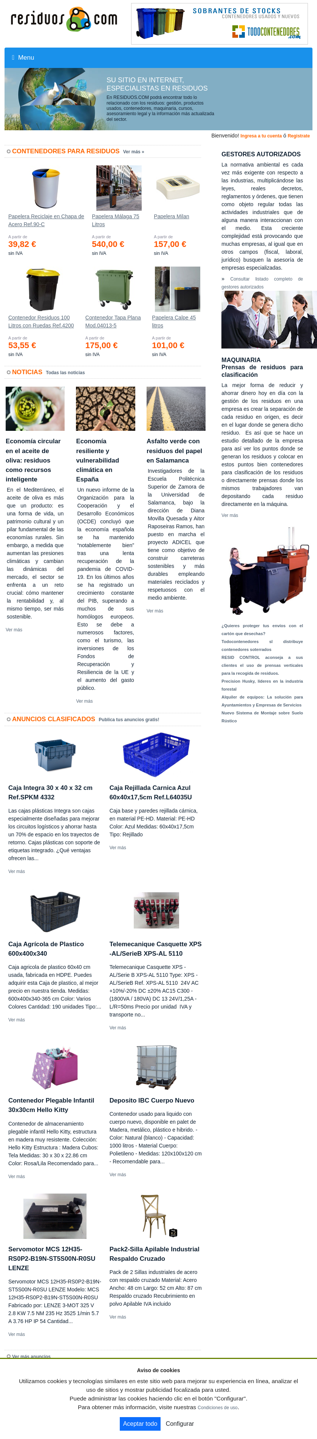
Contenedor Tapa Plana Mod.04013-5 (113, 322)
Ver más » (133, 151)
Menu (23, 57)
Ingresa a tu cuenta (260, 136)
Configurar (180, 1423)
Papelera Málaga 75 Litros (115, 220)
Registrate (299, 136)
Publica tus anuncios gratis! (129, 719)
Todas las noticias (65, 372)
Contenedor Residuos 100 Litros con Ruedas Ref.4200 (41, 322)
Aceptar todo (140, 1423)
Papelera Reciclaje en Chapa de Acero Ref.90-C (46, 220)
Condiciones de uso (217, 1407)
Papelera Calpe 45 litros (174, 322)
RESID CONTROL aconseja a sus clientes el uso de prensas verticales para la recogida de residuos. (262, 665)
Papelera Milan (171, 216)
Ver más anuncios (31, 1356)
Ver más (14, 629)
